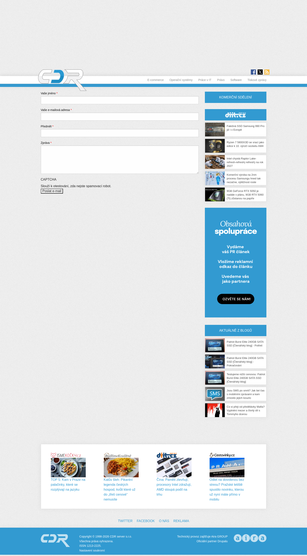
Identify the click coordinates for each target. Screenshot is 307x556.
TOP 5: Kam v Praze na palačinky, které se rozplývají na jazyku (68, 484)
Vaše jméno (49, 93)
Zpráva (46, 142)
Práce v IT (204, 80)
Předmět (47, 126)
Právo (221, 80)
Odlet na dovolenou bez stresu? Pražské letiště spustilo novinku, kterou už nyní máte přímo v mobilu (227, 489)
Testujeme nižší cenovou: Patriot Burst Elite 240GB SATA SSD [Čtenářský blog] (246, 378)
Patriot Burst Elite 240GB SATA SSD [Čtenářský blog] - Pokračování (245, 361)
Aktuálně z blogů (235, 330)
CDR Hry (235, 114)
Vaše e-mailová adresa (56, 110)
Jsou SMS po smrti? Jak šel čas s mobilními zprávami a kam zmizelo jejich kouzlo (246, 394)
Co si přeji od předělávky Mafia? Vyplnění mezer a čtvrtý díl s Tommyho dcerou (246, 410)
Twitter (125, 521)
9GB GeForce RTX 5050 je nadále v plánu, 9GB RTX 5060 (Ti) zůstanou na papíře (245, 194)
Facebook (146, 521)
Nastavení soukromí (92, 550)
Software (236, 80)
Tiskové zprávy (257, 80)
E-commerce (155, 80)
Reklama (181, 521)
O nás (164, 521)
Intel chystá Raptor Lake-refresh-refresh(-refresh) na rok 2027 (245, 162)
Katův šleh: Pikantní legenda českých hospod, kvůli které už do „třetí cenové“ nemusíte (120, 489)
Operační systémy (181, 80)
